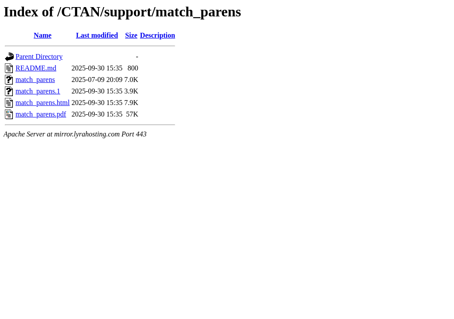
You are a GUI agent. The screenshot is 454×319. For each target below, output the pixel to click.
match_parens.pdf (41, 114)
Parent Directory (39, 56)
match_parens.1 (38, 91)
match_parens (35, 79)
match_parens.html (43, 102)
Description (157, 35)
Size (131, 35)
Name (42, 35)
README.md (36, 68)
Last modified (97, 35)
